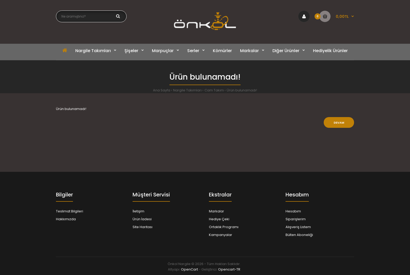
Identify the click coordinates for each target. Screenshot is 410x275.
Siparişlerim (296, 219)
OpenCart (189, 269)
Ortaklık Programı (223, 226)
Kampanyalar (220, 234)
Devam (339, 122)
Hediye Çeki (219, 219)
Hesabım (293, 211)
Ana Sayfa (161, 90)
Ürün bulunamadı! (242, 90)
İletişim (138, 211)
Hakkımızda (66, 219)
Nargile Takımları (187, 90)
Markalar (216, 211)
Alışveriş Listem (298, 226)
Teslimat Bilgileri (69, 211)
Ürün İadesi (142, 219)
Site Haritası (142, 226)
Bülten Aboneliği (299, 234)
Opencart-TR (229, 269)
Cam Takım (214, 90)
